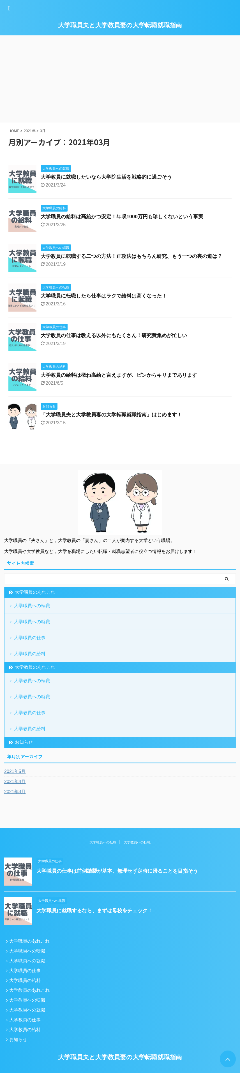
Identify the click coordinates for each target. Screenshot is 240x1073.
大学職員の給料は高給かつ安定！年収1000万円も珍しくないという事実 (122, 216)
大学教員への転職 (32, 680)
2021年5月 (15, 771)
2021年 (30, 131)
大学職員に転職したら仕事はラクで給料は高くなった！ (104, 296)
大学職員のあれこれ (35, 592)
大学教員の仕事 (29, 712)
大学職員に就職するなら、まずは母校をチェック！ (94, 910)
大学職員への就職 (32, 621)
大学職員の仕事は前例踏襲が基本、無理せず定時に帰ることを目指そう (117, 871)
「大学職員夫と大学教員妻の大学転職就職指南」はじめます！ (111, 415)
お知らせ (24, 742)
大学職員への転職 (32, 605)
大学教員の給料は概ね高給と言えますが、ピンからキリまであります (119, 375)
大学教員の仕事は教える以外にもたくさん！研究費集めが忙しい (114, 335)
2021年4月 (15, 781)
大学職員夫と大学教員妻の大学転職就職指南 (120, 25)
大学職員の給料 (29, 653)
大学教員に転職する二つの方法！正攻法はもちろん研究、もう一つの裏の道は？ (131, 256)
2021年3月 (15, 791)
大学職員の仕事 (29, 637)
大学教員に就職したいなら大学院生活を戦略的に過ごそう (106, 177)
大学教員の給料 (29, 728)
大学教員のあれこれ (35, 667)
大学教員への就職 (32, 696)
